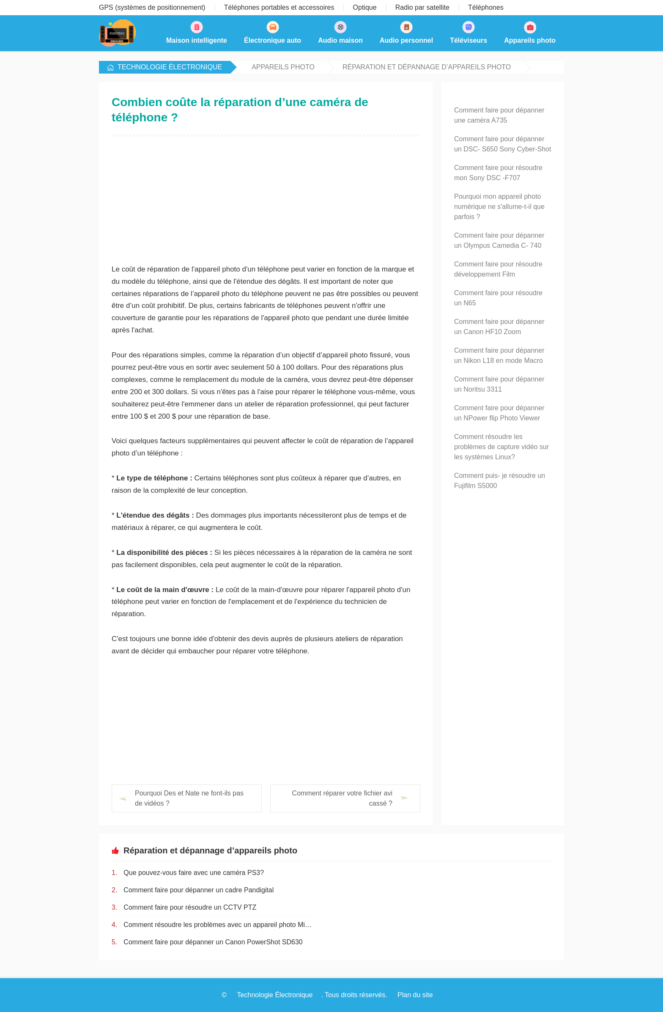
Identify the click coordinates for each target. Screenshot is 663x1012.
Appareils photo (283, 67)
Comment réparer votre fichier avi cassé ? (342, 798)
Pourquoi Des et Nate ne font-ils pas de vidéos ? (189, 798)
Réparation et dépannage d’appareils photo (426, 67)
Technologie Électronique (170, 67)
